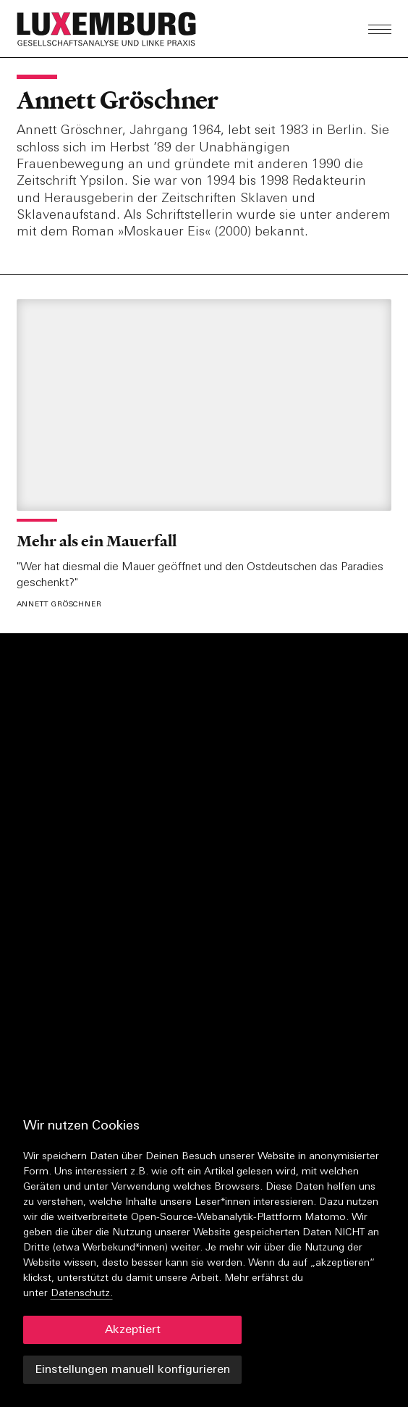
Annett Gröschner (117, 100)
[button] (144, 29)
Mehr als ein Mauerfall (97, 540)
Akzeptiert (133, 1330)
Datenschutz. (82, 1293)
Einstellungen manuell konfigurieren (132, 1370)
